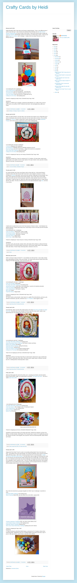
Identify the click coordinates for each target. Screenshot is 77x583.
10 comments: (22, 444)
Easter (10, 252)
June (56, 67)
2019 (55, 48)
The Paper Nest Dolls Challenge (13, 284)
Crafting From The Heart (11, 349)
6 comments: (22, 164)
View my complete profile (64, 37)
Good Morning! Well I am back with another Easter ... (62, 84)
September (57, 61)
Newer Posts (8, 566)
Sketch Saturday (9, 495)
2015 (55, 53)
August (56, 63)
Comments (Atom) (15, 568)
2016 (55, 51)
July (56, 65)
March (56, 92)
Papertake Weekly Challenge (12, 345)
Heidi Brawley (64, 35)
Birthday (10, 110)
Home (27, 566)
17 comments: (23, 562)
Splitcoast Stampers (10, 34)
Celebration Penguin (20, 166)
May (56, 68)
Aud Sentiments (9, 93)
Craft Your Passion (10, 94)
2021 (55, 46)
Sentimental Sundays (10, 232)
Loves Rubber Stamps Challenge (13, 522)
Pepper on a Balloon (13, 36)
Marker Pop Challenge (11, 344)
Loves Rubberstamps (10, 90)
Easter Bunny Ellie (37, 309)
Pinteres (13, 175)
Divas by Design (9, 409)
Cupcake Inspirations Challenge (13, 521)
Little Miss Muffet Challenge (12, 493)
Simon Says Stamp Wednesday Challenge (15, 525)
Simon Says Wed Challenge (12, 150)
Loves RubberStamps (10, 288)
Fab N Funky (9, 237)
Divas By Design (9, 91)
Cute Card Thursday (10, 283)
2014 (55, 55)
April (56, 70)
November (57, 58)
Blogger (43, 576)
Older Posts (45, 566)
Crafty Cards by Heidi (27, 7)
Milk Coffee (8, 290)
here (42, 180)
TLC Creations (30, 298)
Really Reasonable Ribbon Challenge (14, 343)
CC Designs (15, 110)
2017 (55, 50)
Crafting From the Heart (11, 95)
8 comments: (23, 302)
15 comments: (23, 250)
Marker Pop (8, 411)
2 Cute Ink (13, 119)
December (57, 56)
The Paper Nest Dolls (20, 369)
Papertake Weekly (10, 235)
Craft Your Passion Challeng (12, 348)
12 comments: (22, 367)
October (56, 60)
